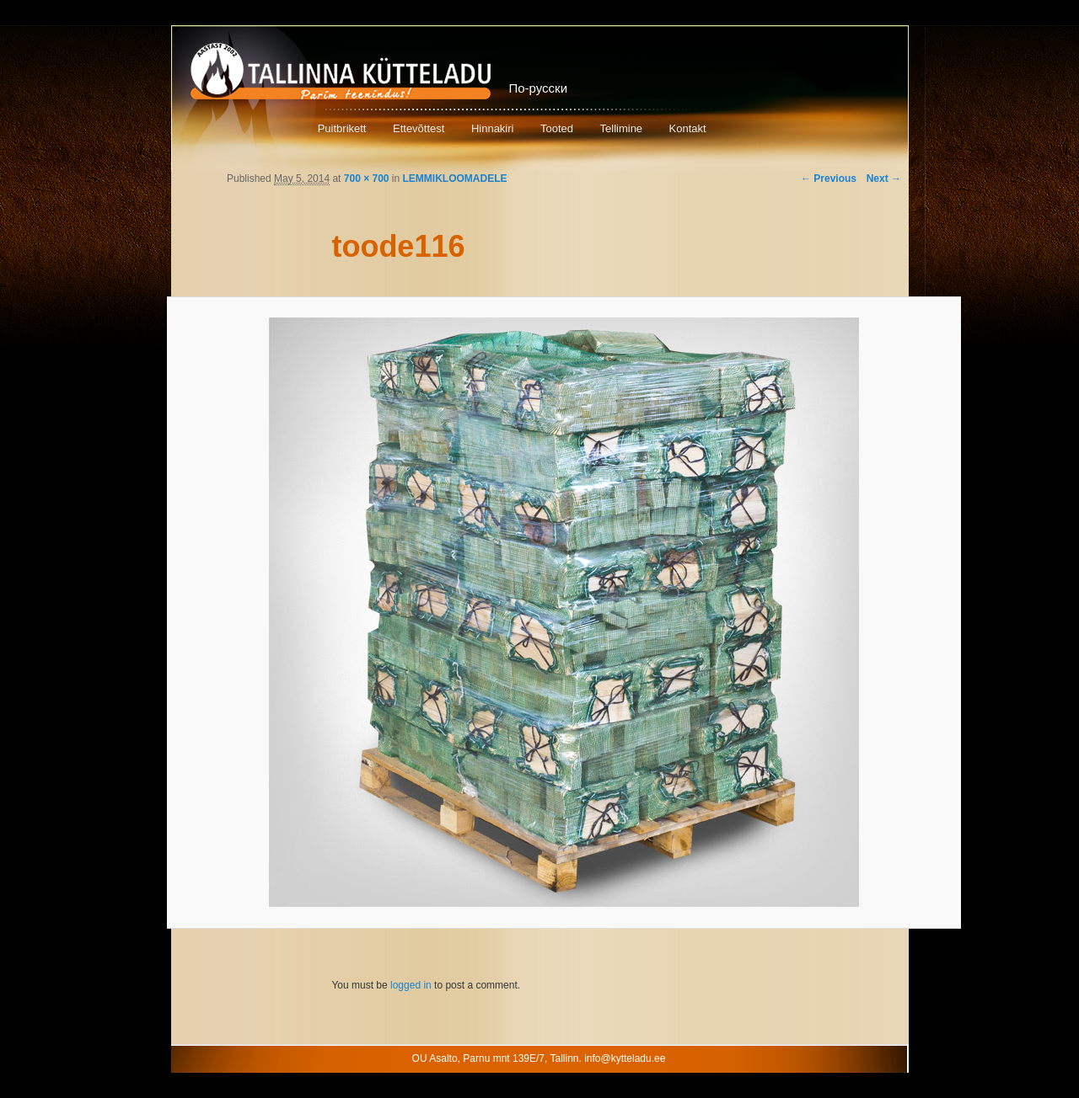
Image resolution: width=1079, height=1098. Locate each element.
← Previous (828, 178)
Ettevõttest (418, 128)
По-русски (538, 88)
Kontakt (687, 128)
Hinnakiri (492, 128)
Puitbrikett (342, 128)
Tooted (556, 128)
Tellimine (621, 128)
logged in (411, 985)
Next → (884, 178)
